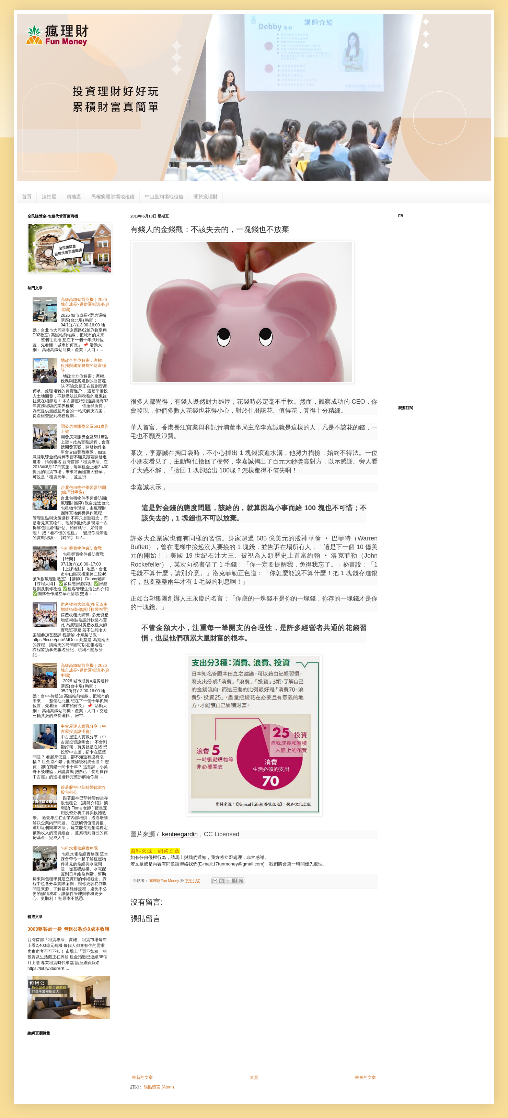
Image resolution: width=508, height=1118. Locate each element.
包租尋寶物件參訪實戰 (81, 548)
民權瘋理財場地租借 (113, 196)
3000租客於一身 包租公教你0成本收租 (68, 929)
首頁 (27, 196)
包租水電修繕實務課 (79, 848)
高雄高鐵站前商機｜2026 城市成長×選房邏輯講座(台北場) (85, 304)
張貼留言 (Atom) (159, 1087)
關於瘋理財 (206, 196)
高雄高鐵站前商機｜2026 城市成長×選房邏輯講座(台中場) (85, 670)
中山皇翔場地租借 (164, 196)
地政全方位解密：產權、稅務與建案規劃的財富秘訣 (83, 365)
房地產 (74, 196)
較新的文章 (142, 1077)
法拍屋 (49, 196)
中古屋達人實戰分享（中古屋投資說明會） (83, 729)
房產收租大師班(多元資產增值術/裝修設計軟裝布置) (84, 607)
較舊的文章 (365, 1077)
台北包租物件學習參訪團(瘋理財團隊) (83, 490)
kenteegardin (180, 834)
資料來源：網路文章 (155, 851)
